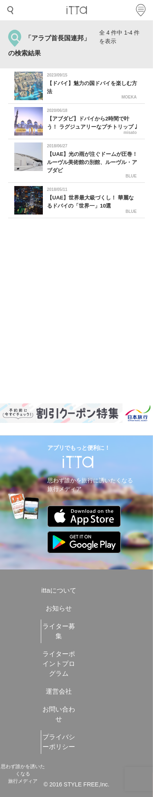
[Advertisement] (76, 310)
